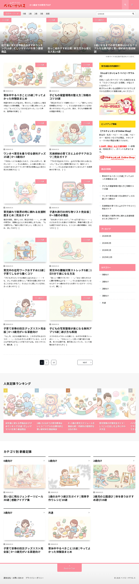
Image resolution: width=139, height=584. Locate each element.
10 (54, 362)
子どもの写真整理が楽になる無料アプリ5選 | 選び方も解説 (70, 330)
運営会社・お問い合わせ (14, 578)
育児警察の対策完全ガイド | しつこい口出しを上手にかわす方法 (112, 426)
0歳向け (101, 20)
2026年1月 (106, 250)
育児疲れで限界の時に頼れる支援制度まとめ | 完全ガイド (25, 213)
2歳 (35, 13)
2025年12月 (107, 257)
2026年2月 (106, 243)
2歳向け (105, 288)
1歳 (30, 13)
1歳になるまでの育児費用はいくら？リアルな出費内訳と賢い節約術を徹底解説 (50, 426)
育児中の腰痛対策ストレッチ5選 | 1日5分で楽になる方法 (70, 272)
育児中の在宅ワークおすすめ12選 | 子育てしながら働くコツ (24, 272)
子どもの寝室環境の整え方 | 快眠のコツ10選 (70, 96)
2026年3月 (106, 236)
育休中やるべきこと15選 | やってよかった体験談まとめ (25, 96)
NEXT (85, 362)
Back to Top (69, 568)
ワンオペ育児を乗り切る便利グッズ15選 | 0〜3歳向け (25, 155)
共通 (7, 20)
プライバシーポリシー (35, 578)
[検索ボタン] (133, 14)
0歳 (24, 13)
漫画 (48, 13)
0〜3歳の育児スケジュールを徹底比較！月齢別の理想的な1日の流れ (81, 426)
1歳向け (105, 281)
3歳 (41, 13)
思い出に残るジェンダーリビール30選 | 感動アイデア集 (23, 498)
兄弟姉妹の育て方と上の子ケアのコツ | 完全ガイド (70, 155)
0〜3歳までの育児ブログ (40, 5)
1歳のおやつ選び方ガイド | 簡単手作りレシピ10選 (68, 498)
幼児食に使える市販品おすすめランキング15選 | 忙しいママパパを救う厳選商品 (19, 426)
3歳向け (41, 298)
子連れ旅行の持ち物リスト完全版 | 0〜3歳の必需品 (70, 213)
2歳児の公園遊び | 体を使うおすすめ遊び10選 (113, 498)
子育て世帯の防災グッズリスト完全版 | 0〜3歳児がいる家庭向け (25, 330)
